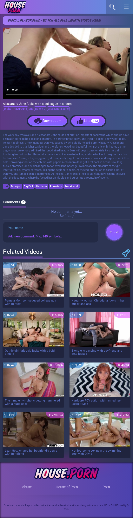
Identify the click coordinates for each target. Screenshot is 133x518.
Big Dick (29, 186)
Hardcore (41, 186)
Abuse (27, 486)
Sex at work (71, 186)
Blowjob (16, 186)
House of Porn (67, 486)
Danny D (40, 108)
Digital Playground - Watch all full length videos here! (54, 20)
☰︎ (128, 8)
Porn (106, 486)
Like (88, 121)
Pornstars (56, 186)
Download (47, 121)
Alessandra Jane (58, 108)
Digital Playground (15, 108)
